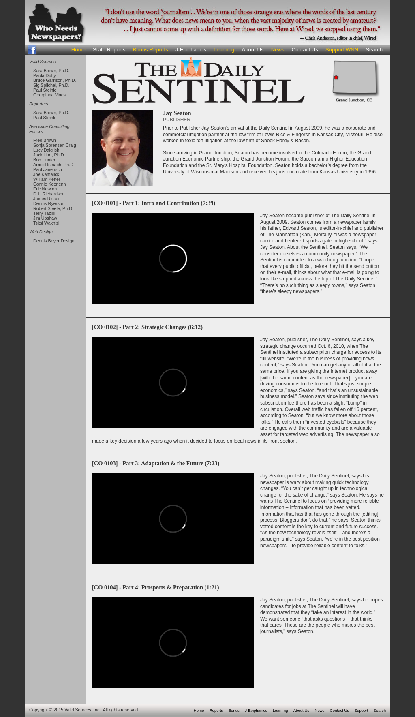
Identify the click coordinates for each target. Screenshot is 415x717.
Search (374, 50)
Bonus (234, 710)
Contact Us (305, 50)
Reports (216, 710)
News (278, 50)
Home (78, 50)
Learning (224, 50)
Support (361, 710)
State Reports (109, 50)
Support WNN (341, 50)
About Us (252, 50)
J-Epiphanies (190, 50)
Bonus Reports (150, 50)
